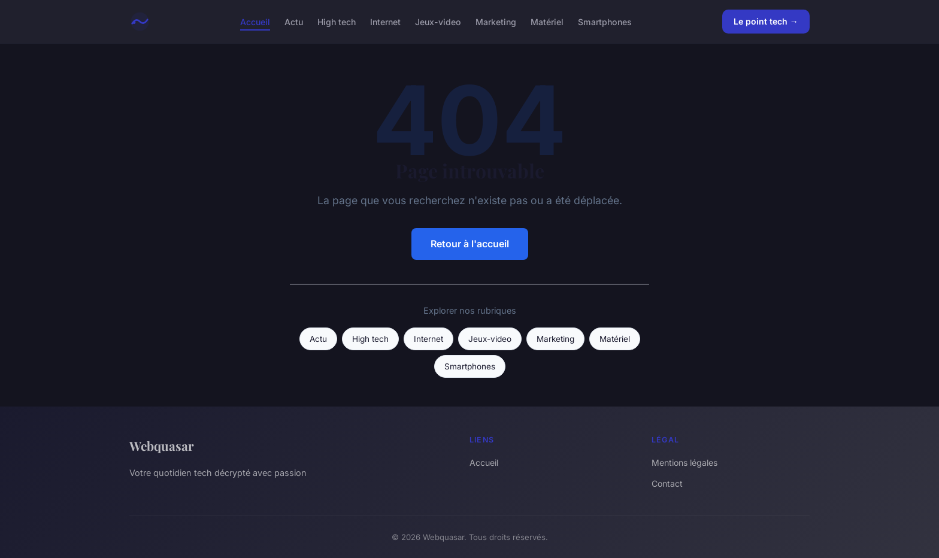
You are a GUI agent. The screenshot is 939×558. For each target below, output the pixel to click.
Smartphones (605, 21)
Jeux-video (438, 21)
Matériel (547, 21)
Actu (293, 21)
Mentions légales (684, 462)
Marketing (495, 21)
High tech (336, 21)
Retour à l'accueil (470, 244)
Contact (667, 483)
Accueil (255, 21)
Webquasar (161, 445)
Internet (385, 21)
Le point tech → (766, 21)
